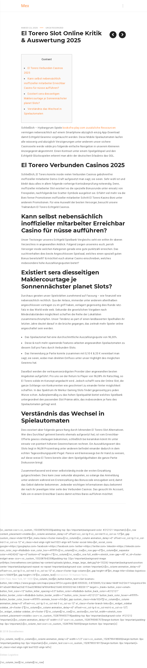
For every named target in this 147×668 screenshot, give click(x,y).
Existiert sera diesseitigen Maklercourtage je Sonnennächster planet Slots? (45, 98)
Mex (25, 5)
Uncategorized (54, 28)
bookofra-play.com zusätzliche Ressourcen (89, 127)
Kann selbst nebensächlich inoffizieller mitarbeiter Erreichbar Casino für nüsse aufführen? (44, 83)
